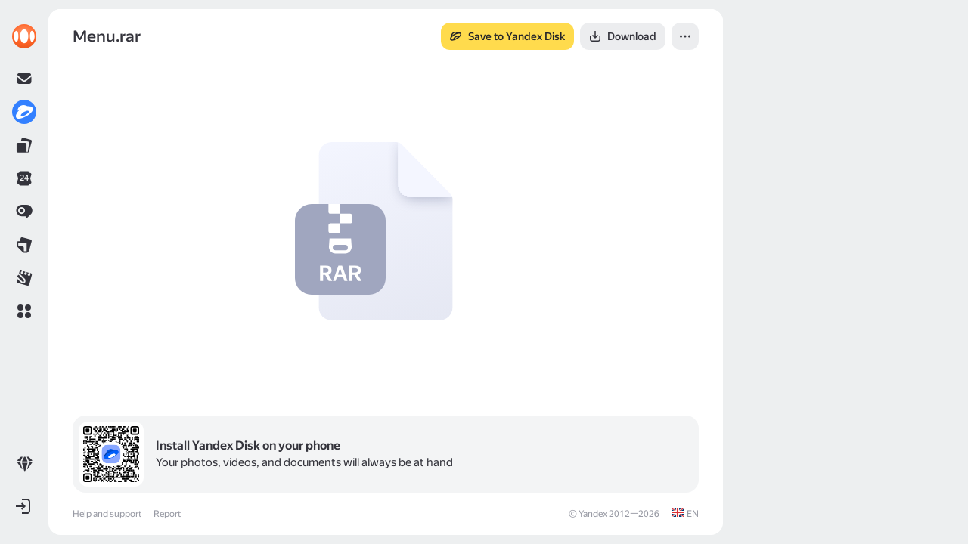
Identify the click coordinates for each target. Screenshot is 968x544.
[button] (24, 311)
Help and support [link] (107, 513)
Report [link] (167, 513)
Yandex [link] (593, 513)
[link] (24, 36)
